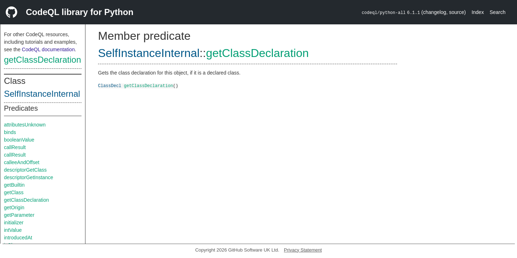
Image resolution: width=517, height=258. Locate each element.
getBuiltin (14, 185)
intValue (13, 230)
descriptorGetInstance (28, 177)
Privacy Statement (303, 250)
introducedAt (18, 237)
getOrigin (14, 207)
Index (477, 12)
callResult (15, 147)
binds (10, 132)
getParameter (19, 215)
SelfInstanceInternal (42, 94)
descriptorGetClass (25, 170)
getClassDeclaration (42, 59)
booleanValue (19, 140)
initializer (13, 222)
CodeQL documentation (48, 49)
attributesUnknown (25, 125)
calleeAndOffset (21, 162)
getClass (13, 192)
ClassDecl (109, 85)
